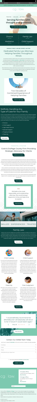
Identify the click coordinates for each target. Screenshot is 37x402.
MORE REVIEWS (18, 194)
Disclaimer (21, 350)
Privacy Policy (26, 350)
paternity (16, 60)
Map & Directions (23, 366)
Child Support (17, 123)
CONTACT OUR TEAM (18, 100)
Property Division (18, 125)
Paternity (28, 125)
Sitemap (17, 395)
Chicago (13, 382)
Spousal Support (6, 125)
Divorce (4, 123)
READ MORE (18, 74)
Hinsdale (8, 382)
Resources (2, 395)
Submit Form (18, 354)
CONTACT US (18, 146)
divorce (13, 60)
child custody (22, 60)
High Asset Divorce (31, 123)
